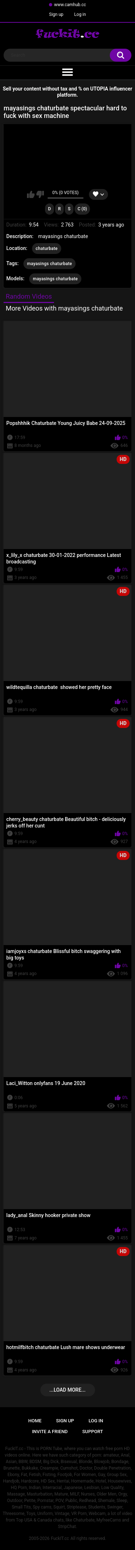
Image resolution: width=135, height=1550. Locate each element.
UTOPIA (99, 89)
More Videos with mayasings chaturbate (64, 308)
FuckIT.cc (60, 1538)
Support (92, 1431)
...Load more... (67, 1390)
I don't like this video (40, 194)
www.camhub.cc (70, 4)
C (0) (82, 208)
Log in (80, 14)
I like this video (31, 194)
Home (35, 1420)
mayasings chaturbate (49, 263)
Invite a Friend (50, 1431)
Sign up (56, 14)
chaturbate (47, 248)
